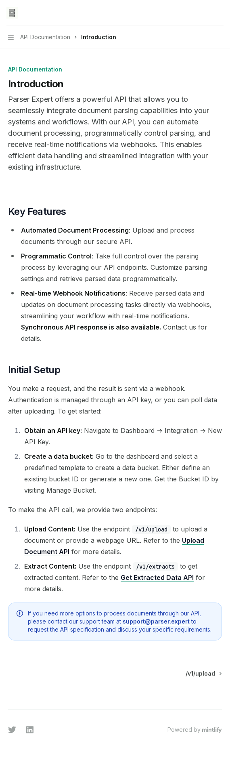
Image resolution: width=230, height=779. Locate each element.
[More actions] (219, 13)
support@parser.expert (156, 621)
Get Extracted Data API (157, 577)
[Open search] (204, 12)
